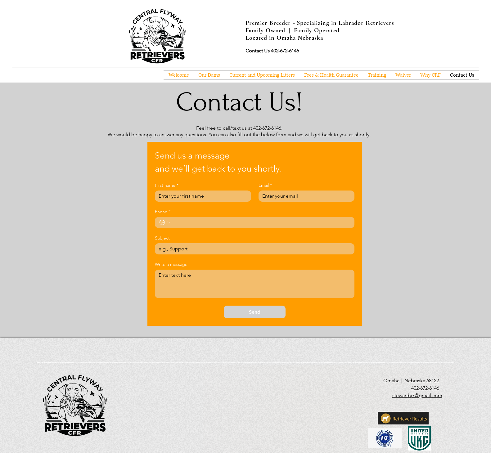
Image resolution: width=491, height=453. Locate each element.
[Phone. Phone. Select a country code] (165, 222)
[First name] (201, 196)
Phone (162, 211)
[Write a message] (254, 284)
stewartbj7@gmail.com (417, 395)
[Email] (305, 196)
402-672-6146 (267, 128)
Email (265, 185)
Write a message (171, 264)
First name (166, 185)
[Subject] (253, 248)
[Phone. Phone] (261, 222)
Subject (162, 238)
